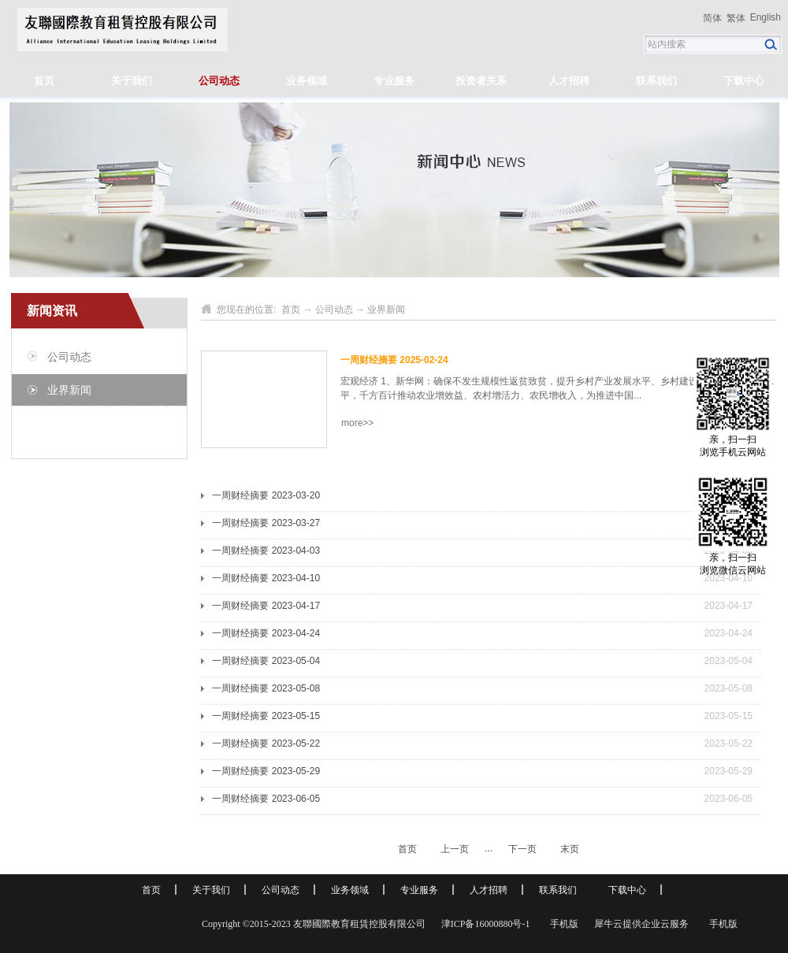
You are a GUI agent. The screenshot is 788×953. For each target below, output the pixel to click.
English (765, 17)
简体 (712, 18)
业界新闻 (386, 309)
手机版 (561, 923)
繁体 (736, 18)
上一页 (454, 849)
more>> (357, 422)
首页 (44, 81)
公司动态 (334, 309)
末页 (569, 849)
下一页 (522, 849)
